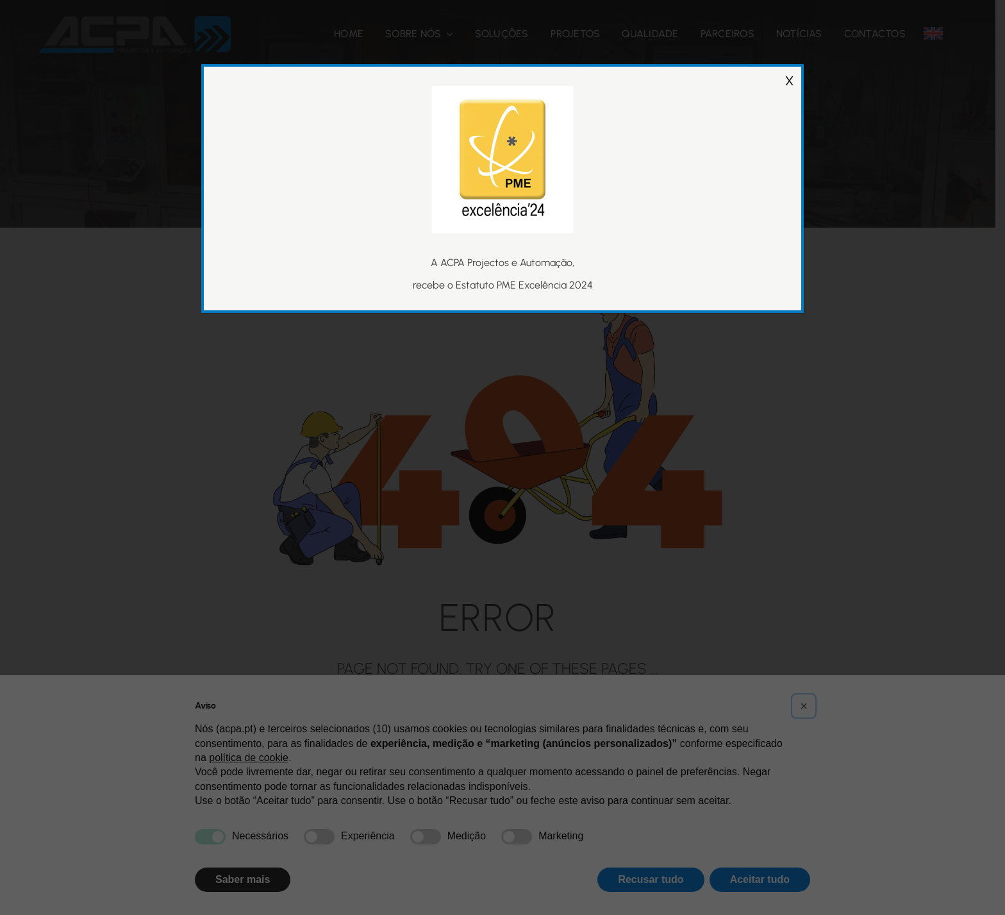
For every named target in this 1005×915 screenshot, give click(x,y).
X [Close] (789, 69)
